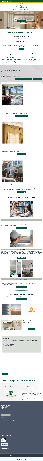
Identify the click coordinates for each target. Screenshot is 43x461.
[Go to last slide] (1, 20)
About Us (3, 455)
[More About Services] (21, 258)
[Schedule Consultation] (21, 21)
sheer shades (34, 386)
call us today (33, 450)
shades (24, 109)
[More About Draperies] (21, 154)
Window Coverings (11, 455)
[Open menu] (42, 1)
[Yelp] (21, 460)
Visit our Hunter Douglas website (6, 450)
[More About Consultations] (21, 228)
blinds (21, 109)
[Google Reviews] (24, 460)
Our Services (32, 455)
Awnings (18, 455)
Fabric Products (25, 455)
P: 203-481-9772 (3, 408)
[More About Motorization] (21, 299)
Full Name (4, 353)
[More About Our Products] (21, 287)
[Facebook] (17, 460)
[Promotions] (21, 49)
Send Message (5, 373)
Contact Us (39, 455)
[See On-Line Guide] (31, 329)
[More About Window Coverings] (21, 116)
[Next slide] (42, 20)
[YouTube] (26, 460)
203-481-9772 (33, 60)
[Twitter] (19, 460)
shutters (28, 109)
